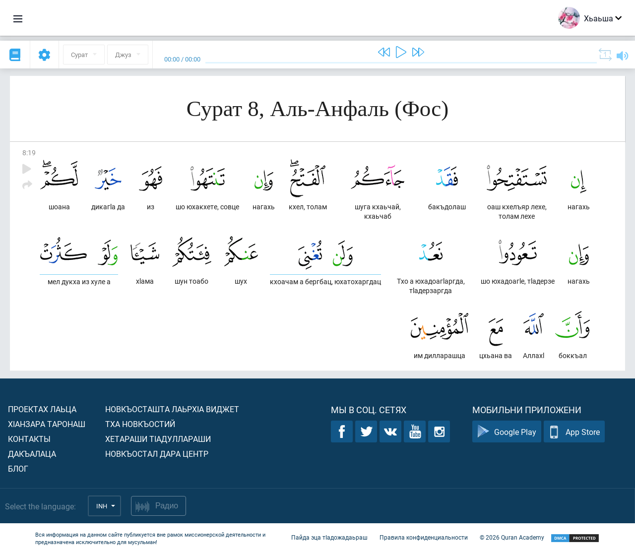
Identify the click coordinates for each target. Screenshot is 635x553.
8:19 (29, 152)
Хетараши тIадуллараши (158, 438)
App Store (574, 431)
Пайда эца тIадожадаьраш (329, 537)
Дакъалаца (32, 453)
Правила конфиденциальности (424, 537)
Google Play (506, 431)
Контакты (29, 438)
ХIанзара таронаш (46, 424)
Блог (18, 468)
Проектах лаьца (42, 409)
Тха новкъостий (140, 424)
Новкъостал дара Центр (156, 453)
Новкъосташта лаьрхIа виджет (172, 409)
